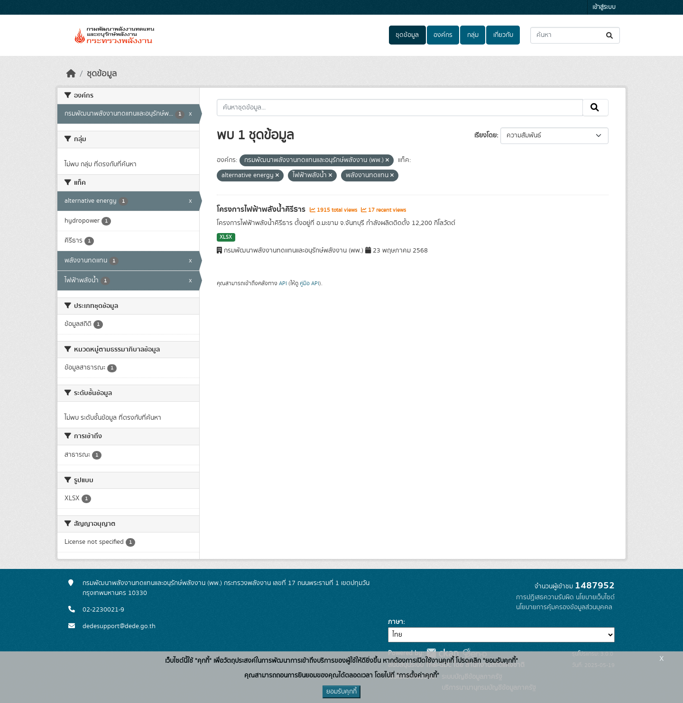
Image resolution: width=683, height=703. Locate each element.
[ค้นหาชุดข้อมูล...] (575, 35)
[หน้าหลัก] (71, 74)
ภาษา (395, 622)
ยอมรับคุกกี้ (341, 691)
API (283, 283)
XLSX (226, 237)
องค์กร (443, 35)
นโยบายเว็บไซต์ (595, 597)
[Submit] (610, 35)
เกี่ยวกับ (503, 35)
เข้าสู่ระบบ (604, 7)
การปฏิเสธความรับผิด (545, 597)
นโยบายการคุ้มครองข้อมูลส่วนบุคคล (564, 607)
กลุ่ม (473, 35)
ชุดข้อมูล (407, 35)
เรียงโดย (485, 135)
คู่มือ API (309, 283)
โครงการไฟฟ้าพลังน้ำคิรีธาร (262, 209)
